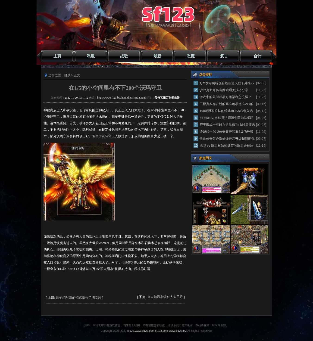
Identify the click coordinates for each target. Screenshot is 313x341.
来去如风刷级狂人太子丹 (165, 297)
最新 (157, 56)
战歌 (124, 56)
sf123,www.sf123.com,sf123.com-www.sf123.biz (157, 330)
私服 (91, 56)
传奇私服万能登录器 (167, 97)
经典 (67, 75)
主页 (57, 56)
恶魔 (191, 56)
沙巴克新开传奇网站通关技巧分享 (224, 90)
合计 (257, 56)
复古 (224, 56)
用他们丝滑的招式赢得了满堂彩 (78, 297)
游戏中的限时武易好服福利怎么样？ (225, 97)
